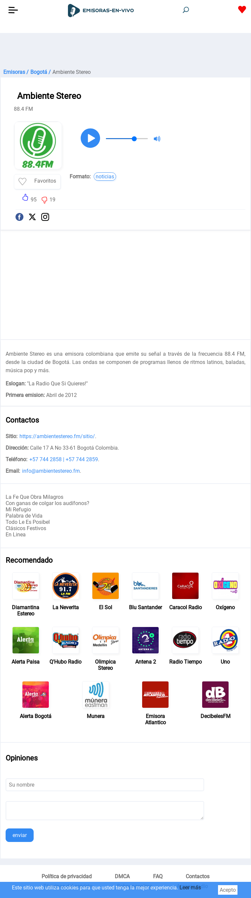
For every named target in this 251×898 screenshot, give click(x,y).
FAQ (158, 876)
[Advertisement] (125, 49)
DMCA (122, 876)
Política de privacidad (67, 876)
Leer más (190, 887)
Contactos (197, 876)
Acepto (228, 890)
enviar (20, 835)
